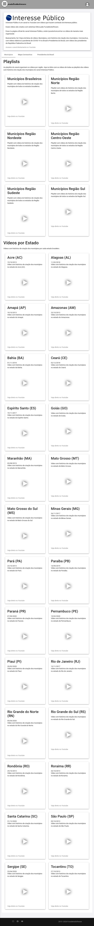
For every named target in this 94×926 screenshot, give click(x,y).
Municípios (8, 54)
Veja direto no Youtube (15, 116)
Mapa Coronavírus (25, 54)
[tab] (8, 54)
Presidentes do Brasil (45, 54)
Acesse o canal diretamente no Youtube (20, 47)
